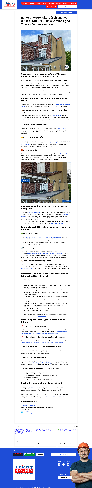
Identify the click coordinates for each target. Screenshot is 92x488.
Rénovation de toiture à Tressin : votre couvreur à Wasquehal (46, 443)
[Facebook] (59, 464)
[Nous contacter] (66, 12)
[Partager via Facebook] (21, 417)
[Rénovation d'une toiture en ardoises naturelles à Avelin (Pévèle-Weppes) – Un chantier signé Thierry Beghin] (24, 434)
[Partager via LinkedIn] (28, 417)
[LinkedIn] (68, 464)
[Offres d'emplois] (65, 477)
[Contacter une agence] (67, 6)
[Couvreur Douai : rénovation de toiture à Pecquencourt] (67, 434)
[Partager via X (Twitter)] (25, 417)
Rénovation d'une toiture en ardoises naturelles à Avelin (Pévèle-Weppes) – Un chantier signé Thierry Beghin (24, 443)
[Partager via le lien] (31, 417)
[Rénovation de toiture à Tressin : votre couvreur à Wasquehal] (46, 434)
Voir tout (76, 426)
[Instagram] (63, 464)
